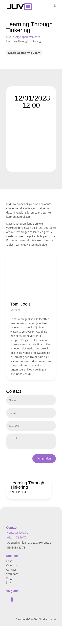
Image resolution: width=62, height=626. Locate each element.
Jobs (9, 582)
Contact (11, 569)
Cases (10, 561)
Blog (9, 578)
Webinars (12, 574)
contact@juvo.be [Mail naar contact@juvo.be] (17, 532)
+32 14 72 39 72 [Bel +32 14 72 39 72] (16, 537)
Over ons (12, 565)
